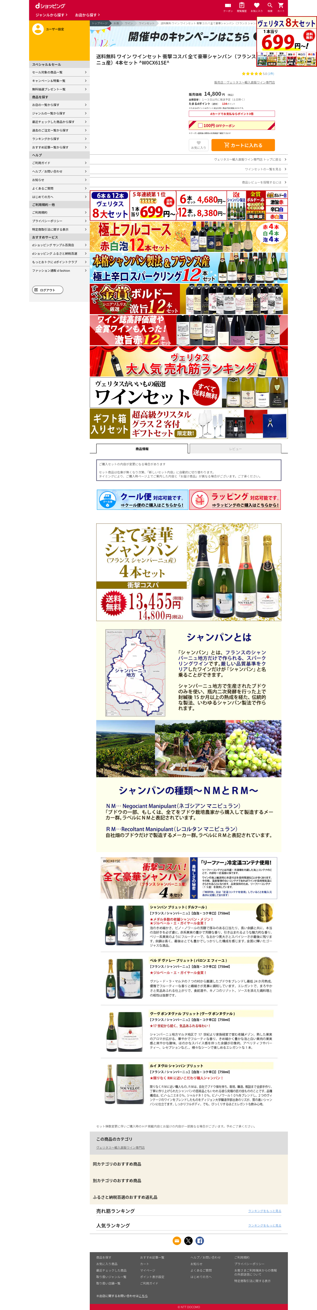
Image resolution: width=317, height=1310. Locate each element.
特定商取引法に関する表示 (50, 229)
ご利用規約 (39, 212)
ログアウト (47, 290)
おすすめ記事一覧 (152, 1257)
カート (144, 1264)
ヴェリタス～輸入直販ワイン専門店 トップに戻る (247, 159)
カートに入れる (243, 145)
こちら (143, 1296)
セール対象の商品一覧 (47, 72)
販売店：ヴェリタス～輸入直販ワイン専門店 (244, 82)
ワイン (129, 23)
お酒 (116, 23)
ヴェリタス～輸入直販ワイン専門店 (120, 1147)
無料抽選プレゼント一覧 (49, 89)
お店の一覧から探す (45, 105)
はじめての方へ (42, 197)
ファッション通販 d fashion (51, 270)
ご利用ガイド (41, 163)
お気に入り (198, 147)
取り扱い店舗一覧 (108, 1283)
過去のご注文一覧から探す (50, 130)
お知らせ (38, 180)
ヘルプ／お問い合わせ (47, 171)
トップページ (100, 23)
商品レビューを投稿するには (261, 182)
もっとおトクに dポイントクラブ (54, 262)
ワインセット (147, 23)
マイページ (147, 1270)
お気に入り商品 (106, 1264)
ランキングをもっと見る (264, 1211)
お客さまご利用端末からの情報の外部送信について (255, 1272)
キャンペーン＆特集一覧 (48, 80)
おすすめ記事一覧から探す (50, 147)
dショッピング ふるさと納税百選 (54, 253)
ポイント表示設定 (152, 1277)
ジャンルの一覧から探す (48, 113)
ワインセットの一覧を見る (263, 169)
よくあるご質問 (42, 188)
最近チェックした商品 (111, 1270)
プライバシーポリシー (47, 221)
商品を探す (103, 1257)
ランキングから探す (45, 139)
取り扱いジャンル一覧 (111, 1277)
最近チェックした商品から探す (53, 122)
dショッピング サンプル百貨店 (53, 245)
